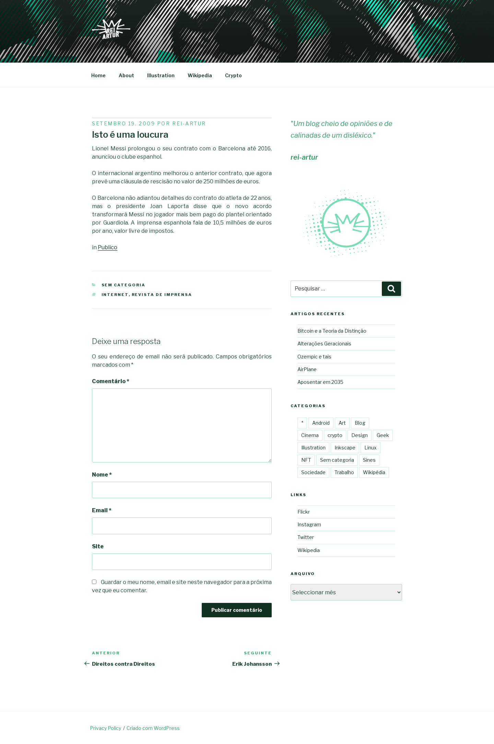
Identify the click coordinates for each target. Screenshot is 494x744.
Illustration (161, 75)
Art (342, 423)
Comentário (110, 381)
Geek (383, 435)
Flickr (303, 512)
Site (98, 546)
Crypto (233, 75)
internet (115, 294)
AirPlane (307, 369)
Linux (370, 447)
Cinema (310, 435)
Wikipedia (200, 75)
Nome (102, 474)
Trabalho (344, 472)
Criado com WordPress (153, 728)
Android (321, 423)
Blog (360, 423)
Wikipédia (374, 472)
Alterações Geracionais (324, 343)
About (126, 75)
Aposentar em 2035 (320, 382)
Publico (107, 247)
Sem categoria (124, 285)
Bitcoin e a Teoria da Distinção (331, 331)
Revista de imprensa (162, 294)
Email (101, 510)
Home (98, 75)
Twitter (305, 537)
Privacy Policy (105, 728)
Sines (369, 460)
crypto (335, 435)
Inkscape (344, 447)
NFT (306, 460)
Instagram (309, 524)
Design (359, 435)
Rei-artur (189, 123)
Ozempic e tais (314, 356)
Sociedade (313, 472)
